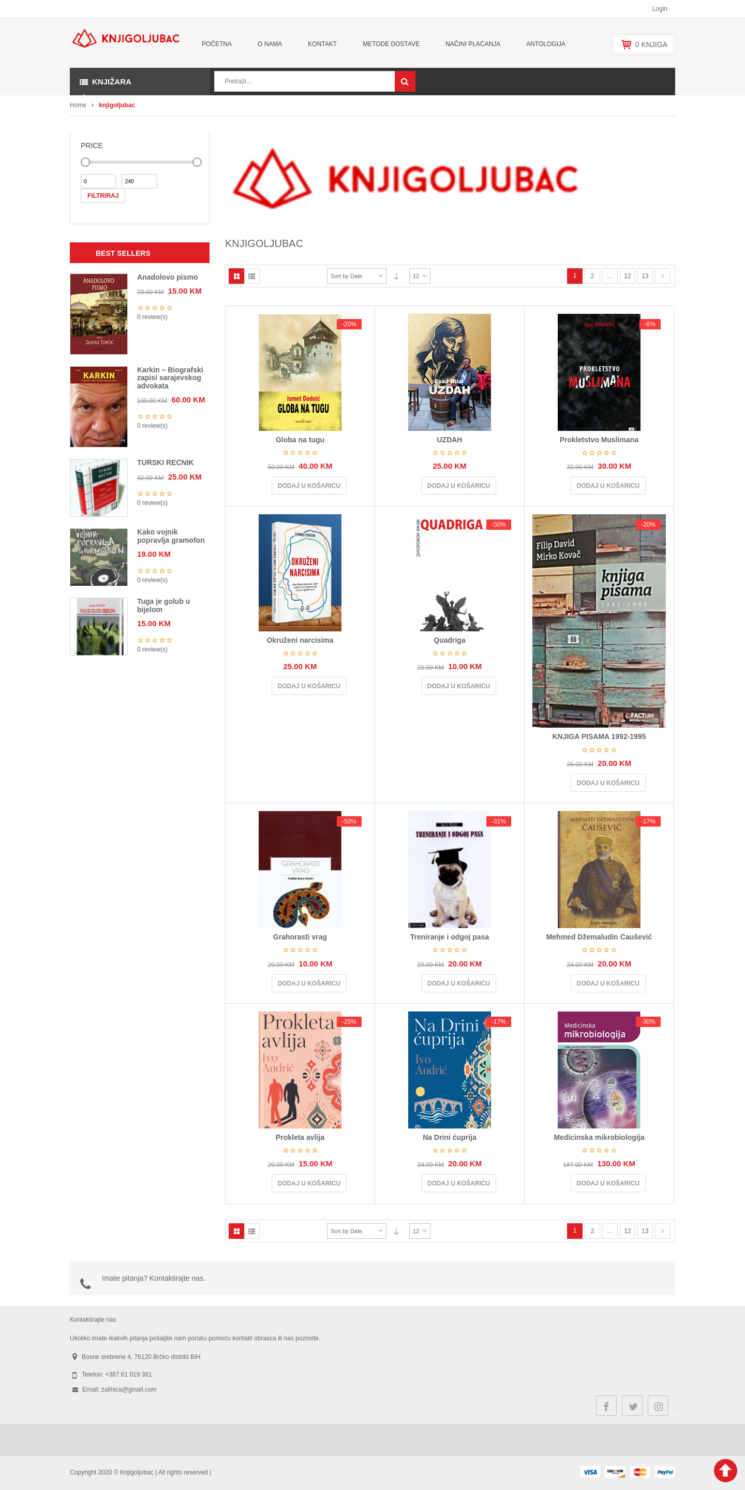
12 (416, 276)
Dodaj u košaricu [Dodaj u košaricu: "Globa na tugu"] (309, 485)
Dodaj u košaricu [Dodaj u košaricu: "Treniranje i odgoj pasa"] (458, 983)
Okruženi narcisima (299, 640)
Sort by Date (346, 276)
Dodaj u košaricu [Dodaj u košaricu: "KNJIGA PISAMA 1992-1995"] (608, 783)
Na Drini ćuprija (449, 1137)
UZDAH (449, 440)
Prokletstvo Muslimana (599, 440)
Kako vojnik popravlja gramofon (171, 536)
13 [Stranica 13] (645, 276)
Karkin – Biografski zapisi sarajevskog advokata (170, 378)
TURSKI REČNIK (165, 462)
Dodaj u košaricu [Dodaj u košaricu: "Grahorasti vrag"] (309, 983)
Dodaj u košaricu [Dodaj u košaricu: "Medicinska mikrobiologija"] (608, 1183)
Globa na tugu (300, 440)
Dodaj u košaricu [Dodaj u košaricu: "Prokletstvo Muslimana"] (608, 485)
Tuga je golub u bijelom (163, 605)
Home (78, 105)
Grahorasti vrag (300, 937)
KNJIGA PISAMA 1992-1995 (599, 736)
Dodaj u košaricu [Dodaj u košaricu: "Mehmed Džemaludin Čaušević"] (608, 983)
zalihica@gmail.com (129, 1389)
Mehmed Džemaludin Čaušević (599, 937)
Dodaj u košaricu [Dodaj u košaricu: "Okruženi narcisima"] (309, 686)
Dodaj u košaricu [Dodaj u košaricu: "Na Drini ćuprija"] (458, 1183)
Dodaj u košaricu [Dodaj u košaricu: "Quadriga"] (458, 686)
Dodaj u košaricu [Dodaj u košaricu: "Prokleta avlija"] (309, 1183)
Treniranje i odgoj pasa (449, 937)
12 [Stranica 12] (627, 276)
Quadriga (449, 640)
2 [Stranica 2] (592, 276)
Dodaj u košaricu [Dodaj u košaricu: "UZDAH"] (458, 485)
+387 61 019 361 (128, 1374)
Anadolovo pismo (167, 277)
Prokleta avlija (300, 1137)
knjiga (651, 44)
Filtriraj (102, 195)
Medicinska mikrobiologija (599, 1137)
